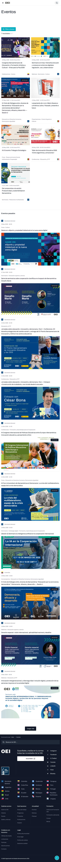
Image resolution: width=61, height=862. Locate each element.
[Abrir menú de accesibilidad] (57, 858)
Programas (20, 813)
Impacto (19, 822)
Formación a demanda (52, 815)
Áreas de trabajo (21, 809)
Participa (3, 842)
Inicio (12, 737)
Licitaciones (4, 839)
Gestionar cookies (22, 843)
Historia (3, 813)
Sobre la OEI (4, 809)
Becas (48, 821)
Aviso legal (20, 836)
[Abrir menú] (3, 3)
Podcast (34, 816)
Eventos (34, 809)
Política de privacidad (23, 833)
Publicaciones (21, 819)
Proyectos (20, 816)
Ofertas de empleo (6, 836)
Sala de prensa (5, 845)
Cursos (48, 818)
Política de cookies (22, 840)
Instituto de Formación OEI (52, 810)
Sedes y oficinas (5, 819)
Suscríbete (30, 759)
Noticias (34, 813)
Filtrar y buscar (8, 29)
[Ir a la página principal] (7, 3)
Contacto (4, 849)
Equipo (3, 816)
